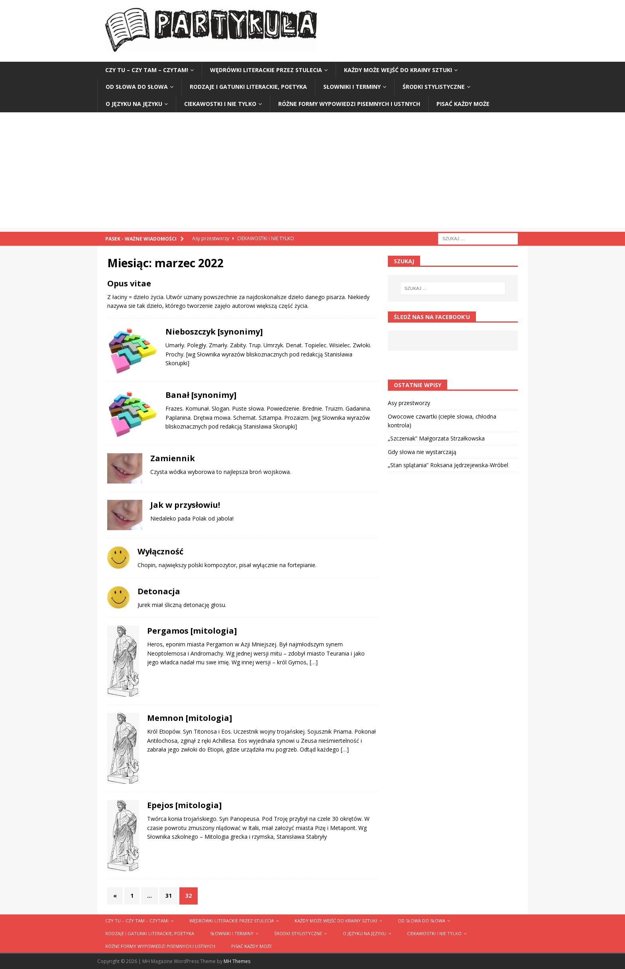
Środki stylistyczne (434, 86)
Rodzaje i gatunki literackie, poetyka (248, 86)
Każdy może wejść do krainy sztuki (398, 70)
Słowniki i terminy (352, 86)
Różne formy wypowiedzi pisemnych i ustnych (349, 104)
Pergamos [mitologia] (192, 630)
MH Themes (237, 961)
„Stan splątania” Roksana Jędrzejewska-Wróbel (448, 465)
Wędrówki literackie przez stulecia (266, 70)
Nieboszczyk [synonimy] (214, 331)
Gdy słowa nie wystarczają (422, 452)
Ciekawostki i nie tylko (220, 104)
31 (168, 895)
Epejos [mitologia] (184, 805)
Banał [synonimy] (200, 395)
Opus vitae (129, 283)
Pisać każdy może (462, 104)
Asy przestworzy (409, 403)
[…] (314, 662)
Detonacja (159, 591)
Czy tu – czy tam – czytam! (146, 70)
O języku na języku (134, 104)
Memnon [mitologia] (189, 718)
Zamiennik (172, 458)
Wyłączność (160, 551)
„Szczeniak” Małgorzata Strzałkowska (436, 438)
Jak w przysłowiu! (185, 504)
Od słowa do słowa (137, 86)
